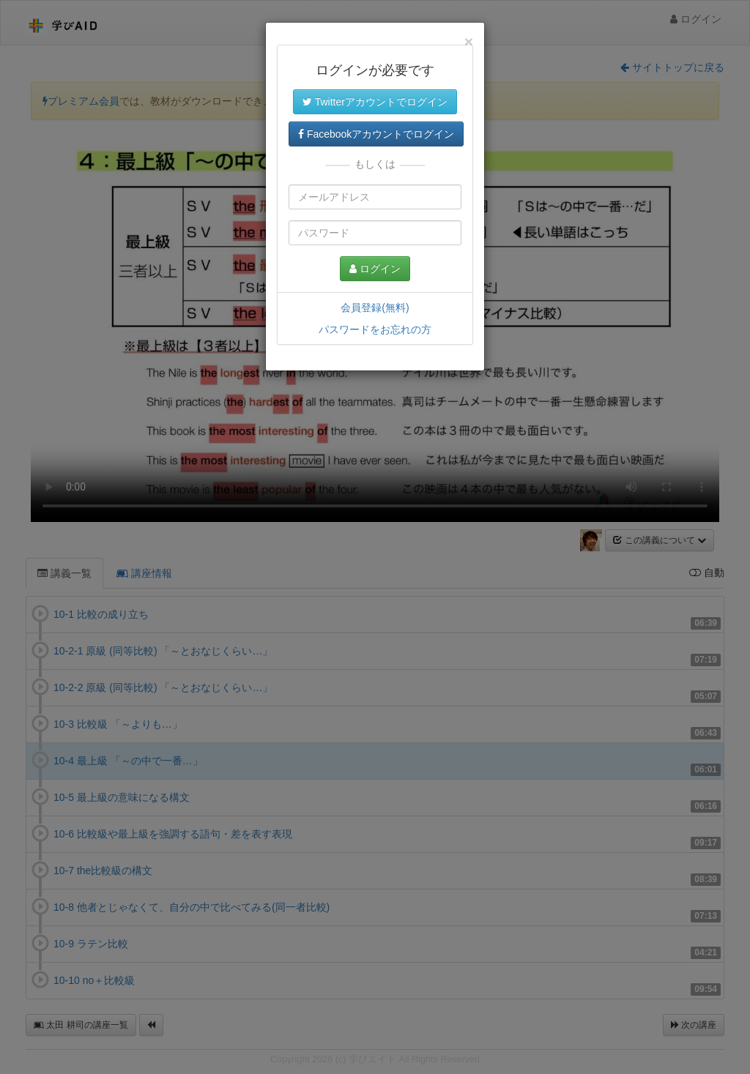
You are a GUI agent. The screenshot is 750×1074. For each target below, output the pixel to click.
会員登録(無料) (375, 307)
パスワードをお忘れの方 (375, 329)
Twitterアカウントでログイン (375, 102)
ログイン (375, 269)
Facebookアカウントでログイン (376, 134)
